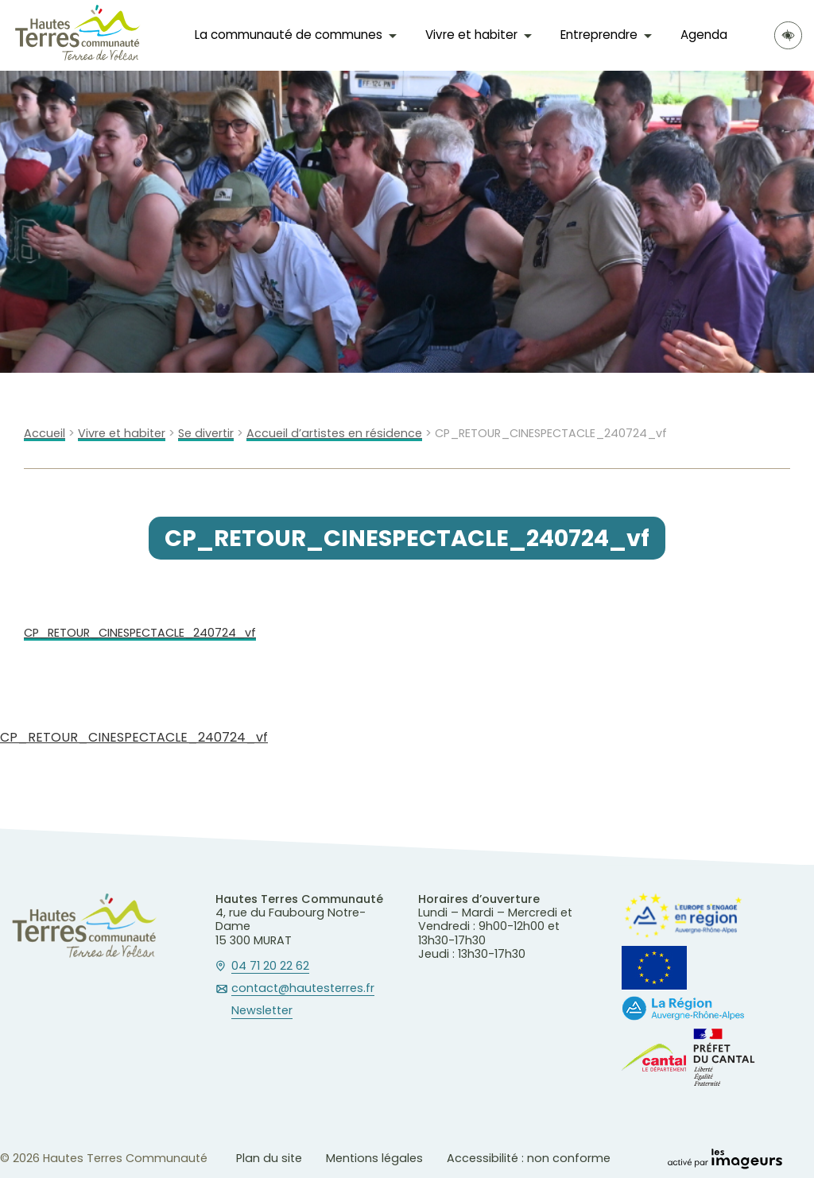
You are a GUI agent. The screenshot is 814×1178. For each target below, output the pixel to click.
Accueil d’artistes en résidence (334, 433)
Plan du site (269, 1158)
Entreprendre (599, 34)
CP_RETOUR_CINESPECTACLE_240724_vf (140, 633)
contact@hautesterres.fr (302, 989)
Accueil (44, 433)
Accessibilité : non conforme (528, 1158)
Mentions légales (374, 1158)
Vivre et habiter (471, 34)
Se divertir (206, 433)
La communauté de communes (288, 34)
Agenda (703, 34)
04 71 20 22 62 (270, 966)
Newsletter (262, 1011)
